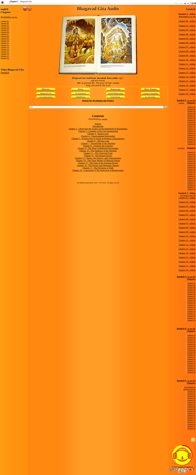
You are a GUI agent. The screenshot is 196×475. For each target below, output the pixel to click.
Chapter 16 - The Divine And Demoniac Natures (98, 165)
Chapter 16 (5, 54)
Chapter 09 (5, 39)
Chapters (191, 103)
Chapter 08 (5, 36)
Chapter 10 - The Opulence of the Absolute (98, 151)
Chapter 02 (5, 23)
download (9, 17)
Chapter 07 (5, 34)
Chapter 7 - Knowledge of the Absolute (98, 143)
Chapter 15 (5, 52)
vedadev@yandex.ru (185, 467)
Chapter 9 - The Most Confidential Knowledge (98, 148)
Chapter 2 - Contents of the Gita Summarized (98, 131)
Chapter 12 (5, 45)
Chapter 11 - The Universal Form (98, 153)
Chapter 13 (5, 47)
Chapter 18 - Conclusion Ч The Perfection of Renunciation (98, 170)
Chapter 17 (5, 56)
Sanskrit (5, 72)
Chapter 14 (5, 49)
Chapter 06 (5, 32)
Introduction (98, 126)
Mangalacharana (189, 389)
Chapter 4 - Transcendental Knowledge (98, 136)
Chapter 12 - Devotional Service (98, 156)
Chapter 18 (5, 58)
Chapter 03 (5, 25)
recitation (181, 148)
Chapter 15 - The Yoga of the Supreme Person (98, 163)
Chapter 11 (5, 43)
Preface (98, 124)
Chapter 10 (5, 41)
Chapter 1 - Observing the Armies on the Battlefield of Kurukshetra (98, 129)
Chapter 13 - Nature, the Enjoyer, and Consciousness (98, 158)
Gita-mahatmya (189, 387)
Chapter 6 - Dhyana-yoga (98, 141)
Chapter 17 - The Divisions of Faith (98, 168)
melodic (181, 103)
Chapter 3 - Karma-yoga (98, 134)
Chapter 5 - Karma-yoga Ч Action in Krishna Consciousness (98, 138)
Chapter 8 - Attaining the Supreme (98, 146)
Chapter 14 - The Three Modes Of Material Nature (98, 160)
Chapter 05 (5, 30)
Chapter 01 (5, 21)
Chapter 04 (5, 28)
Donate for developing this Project (98, 100)
